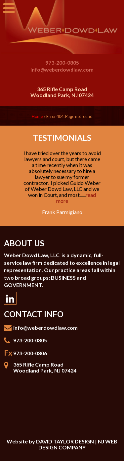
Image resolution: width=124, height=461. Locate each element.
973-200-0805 (62, 63)
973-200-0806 (30, 353)
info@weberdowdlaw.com (62, 69)
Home (37, 116)
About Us (24, 243)
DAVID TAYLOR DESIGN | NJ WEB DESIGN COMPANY (76, 444)
